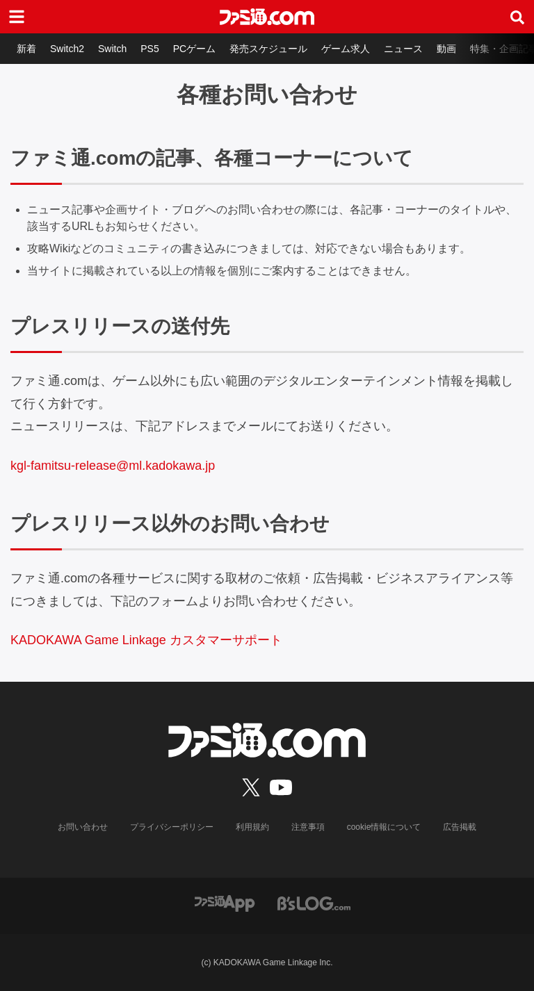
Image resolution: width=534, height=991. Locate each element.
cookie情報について (384, 827)
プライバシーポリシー (171, 827)
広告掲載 (459, 827)
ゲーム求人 (345, 48)
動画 (446, 48)
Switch (112, 48)
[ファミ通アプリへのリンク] (224, 902)
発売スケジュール (268, 48)
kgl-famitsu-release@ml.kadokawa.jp (112, 466)
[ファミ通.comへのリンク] (267, 16)
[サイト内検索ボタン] (517, 16)
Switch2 (67, 48)
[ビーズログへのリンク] (313, 902)
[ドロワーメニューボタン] (16, 16)
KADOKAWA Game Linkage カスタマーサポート (146, 640)
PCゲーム (194, 48)
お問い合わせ (83, 827)
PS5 (149, 48)
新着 (26, 48)
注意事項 (308, 827)
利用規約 (252, 827)
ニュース (403, 48)
